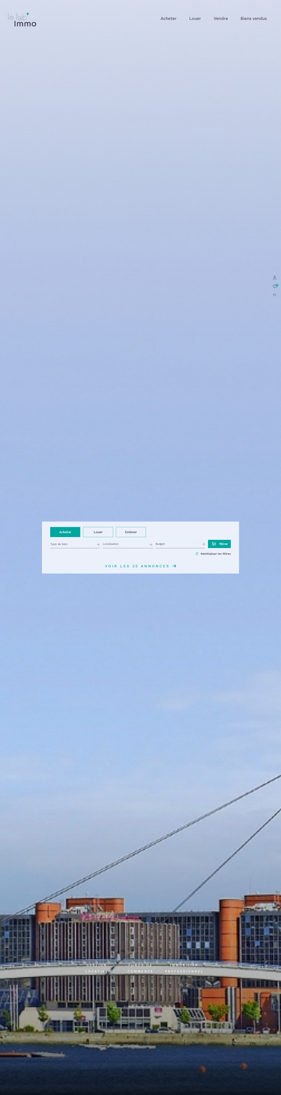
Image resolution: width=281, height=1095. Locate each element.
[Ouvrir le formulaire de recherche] (219, 544)
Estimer (131, 532)
